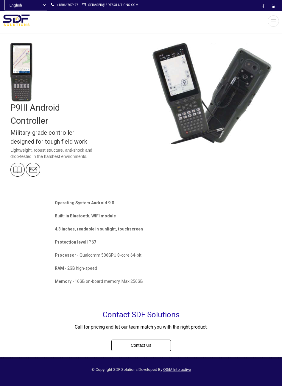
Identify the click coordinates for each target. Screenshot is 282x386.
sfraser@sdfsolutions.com (110, 5)
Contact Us (141, 345)
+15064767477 (64, 5)
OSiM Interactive (177, 369)
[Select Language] (25, 5)
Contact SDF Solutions (141, 314)
